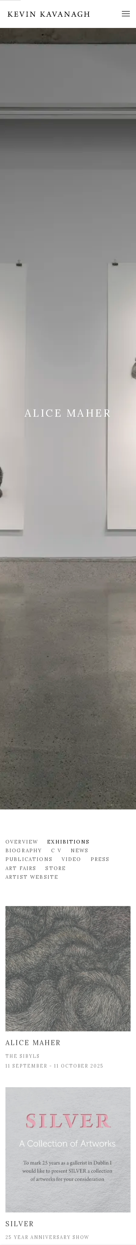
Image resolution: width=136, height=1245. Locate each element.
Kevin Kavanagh (48, 14)
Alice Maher (68, 413)
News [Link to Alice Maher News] (80, 850)
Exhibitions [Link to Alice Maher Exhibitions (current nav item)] (68, 841)
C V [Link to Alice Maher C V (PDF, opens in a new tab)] (56, 850)
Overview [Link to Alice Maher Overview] (21, 841)
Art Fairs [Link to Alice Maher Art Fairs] (20, 868)
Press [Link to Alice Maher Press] (100, 859)
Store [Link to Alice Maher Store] (55, 868)
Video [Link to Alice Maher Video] (72, 859)
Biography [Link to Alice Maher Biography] (23, 850)
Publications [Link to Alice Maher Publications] (29, 859)
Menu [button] (125, 14)
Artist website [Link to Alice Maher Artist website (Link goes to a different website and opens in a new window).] (31, 877)
